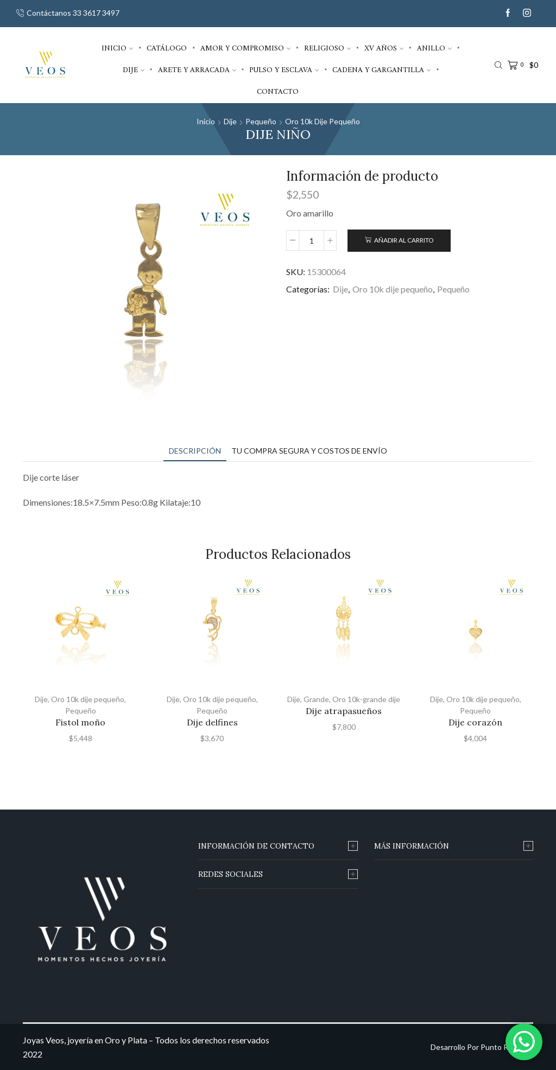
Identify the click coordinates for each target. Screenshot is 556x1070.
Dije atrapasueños (344, 710)
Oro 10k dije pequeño (322, 121)
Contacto (278, 91)
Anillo (434, 48)
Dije (133, 69)
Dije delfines (212, 722)
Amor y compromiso (245, 48)
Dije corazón (475, 722)
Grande (316, 699)
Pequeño (260, 121)
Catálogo (167, 48)
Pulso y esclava (284, 69)
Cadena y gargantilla (381, 69)
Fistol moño (80, 722)
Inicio (117, 48)
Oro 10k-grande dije (366, 699)
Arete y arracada (197, 69)
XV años (383, 48)
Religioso (327, 48)
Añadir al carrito (403, 240)
